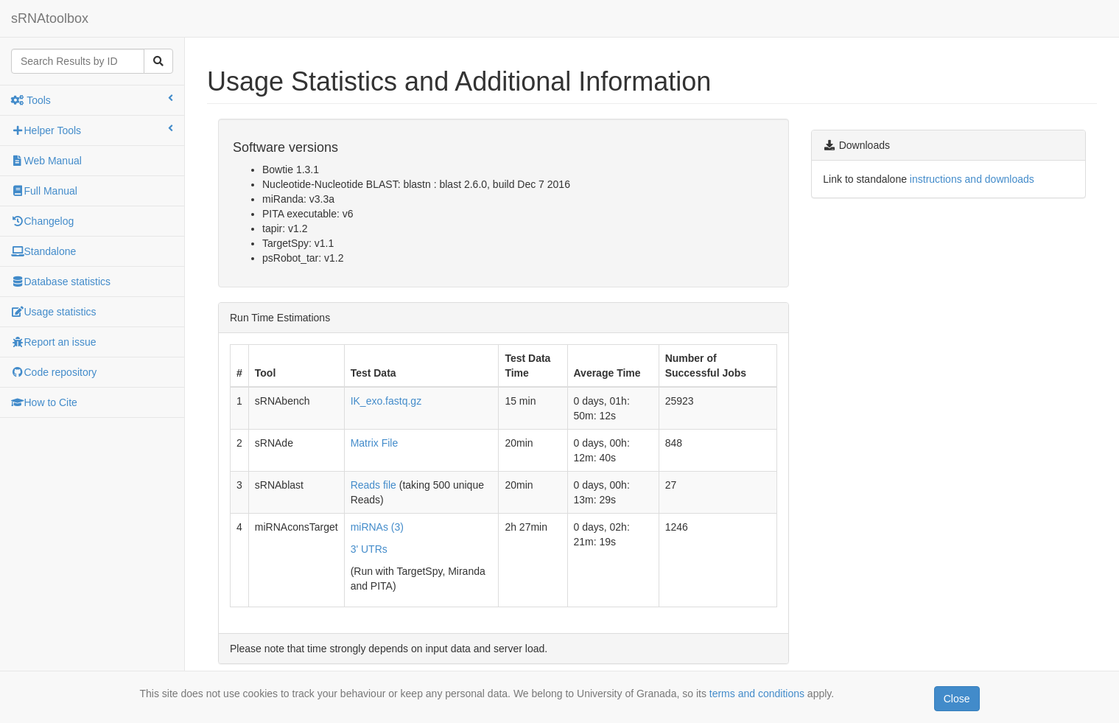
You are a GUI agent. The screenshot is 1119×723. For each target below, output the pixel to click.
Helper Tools (92, 129)
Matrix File (375, 443)
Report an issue (54, 342)
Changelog (42, 221)
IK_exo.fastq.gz (386, 401)
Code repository (54, 372)
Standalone (43, 251)
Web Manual (46, 161)
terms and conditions (756, 693)
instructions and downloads (972, 179)
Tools (92, 99)
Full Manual (44, 191)
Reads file (373, 485)
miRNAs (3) (377, 527)
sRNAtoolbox (49, 18)
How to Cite (44, 402)
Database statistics (61, 281)
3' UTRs (369, 549)
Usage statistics (54, 312)
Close (957, 699)
